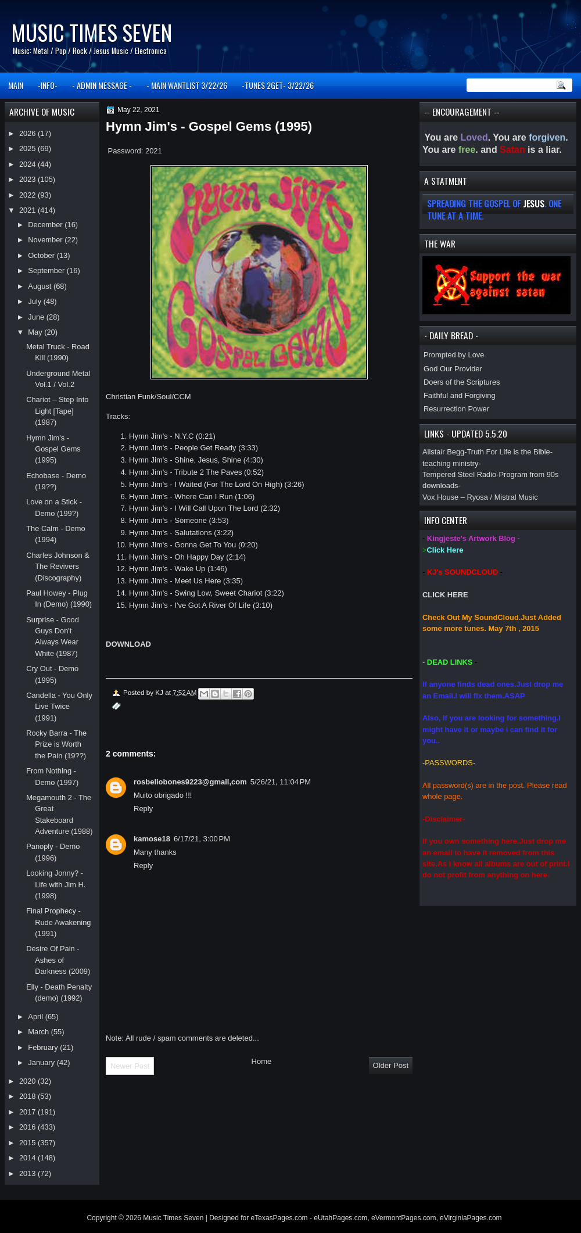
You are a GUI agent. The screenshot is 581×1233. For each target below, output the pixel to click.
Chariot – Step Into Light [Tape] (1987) (57, 410)
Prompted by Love (454, 354)
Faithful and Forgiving (460, 395)
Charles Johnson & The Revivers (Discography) (57, 566)
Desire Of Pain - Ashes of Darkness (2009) (58, 960)
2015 (28, 1142)
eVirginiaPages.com (471, 1218)
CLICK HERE (445, 594)
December (46, 224)
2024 (28, 164)
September (47, 270)
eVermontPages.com (403, 1218)
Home (262, 1061)
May (36, 332)
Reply (143, 808)
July (35, 301)
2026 (28, 133)
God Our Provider (453, 368)
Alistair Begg (443, 451)
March (39, 1031)
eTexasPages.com (279, 1218)
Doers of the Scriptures (462, 382)
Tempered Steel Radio (459, 474)
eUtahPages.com (340, 1218)
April (36, 1016)
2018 (28, 1096)
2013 (28, 1173)
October (42, 255)
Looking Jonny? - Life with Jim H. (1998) (55, 884)
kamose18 (152, 838)
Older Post (390, 1065)
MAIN (15, 85)
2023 (28, 179)
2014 (28, 1157)
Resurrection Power (456, 408)
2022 (28, 195)
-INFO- (48, 85)
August (40, 286)
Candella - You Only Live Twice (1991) (59, 706)
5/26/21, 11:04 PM (280, 781)
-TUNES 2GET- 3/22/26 (278, 85)
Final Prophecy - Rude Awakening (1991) (58, 922)
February (44, 1047)
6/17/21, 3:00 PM (202, 838)
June (37, 317)
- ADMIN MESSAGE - (102, 85)
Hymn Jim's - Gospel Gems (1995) (53, 449)
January (42, 1062)
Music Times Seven (91, 32)
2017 (28, 1111)
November (46, 239)
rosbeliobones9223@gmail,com (190, 781)
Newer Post (129, 1066)
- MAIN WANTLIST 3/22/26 (186, 85)
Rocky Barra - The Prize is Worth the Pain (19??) (56, 744)
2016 (28, 1127)
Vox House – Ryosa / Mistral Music (480, 497)
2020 (28, 1081)
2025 (28, 148)
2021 (28, 210)
